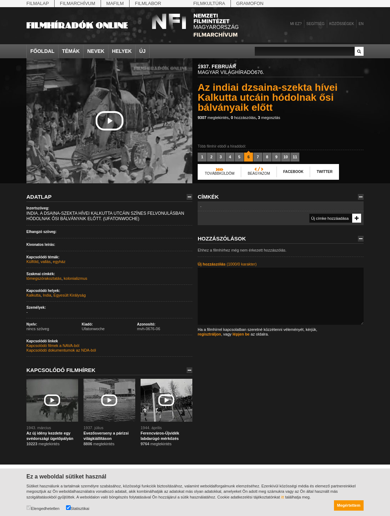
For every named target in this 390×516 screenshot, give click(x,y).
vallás (46, 261)
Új (142, 51)
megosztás (269, 117)
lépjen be (241, 334)
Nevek (95, 51)
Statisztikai (78, 508)
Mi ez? (296, 24)
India (47, 295)
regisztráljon (209, 334)
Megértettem (348, 505)
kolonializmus (75, 278)
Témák (71, 51)
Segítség (316, 24)
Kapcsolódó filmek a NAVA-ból (52, 345)
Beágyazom (259, 173)
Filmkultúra (209, 3)
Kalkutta (33, 295)
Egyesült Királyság (70, 295)
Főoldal (42, 51)
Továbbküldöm (219, 173)
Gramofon (250, 3)
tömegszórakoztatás (43, 278)
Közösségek (341, 24)
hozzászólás (243, 117)
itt (282, 497)
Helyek (122, 51)
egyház (59, 261)
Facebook (293, 172)
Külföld (32, 261)
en (361, 24)
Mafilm (115, 3)
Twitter (324, 172)
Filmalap (37, 3)
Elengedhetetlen (43, 508)
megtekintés (213, 117)
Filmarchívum (77, 3)
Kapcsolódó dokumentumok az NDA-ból (61, 350)
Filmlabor (148, 3)
